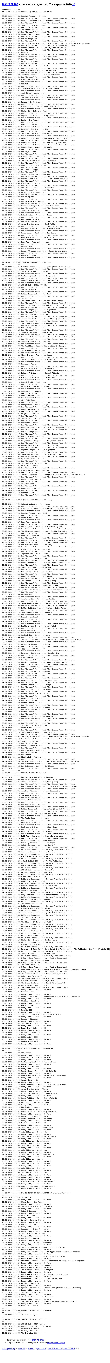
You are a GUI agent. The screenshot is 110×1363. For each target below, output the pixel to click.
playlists (31, 1348)
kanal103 (21, 1348)
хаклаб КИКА (69, 1348)
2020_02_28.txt (38, 1340)
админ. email (41, 1348)
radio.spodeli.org (8, 1348)
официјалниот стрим (56, 1343)
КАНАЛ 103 (10, 4)
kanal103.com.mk (55, 1348)
